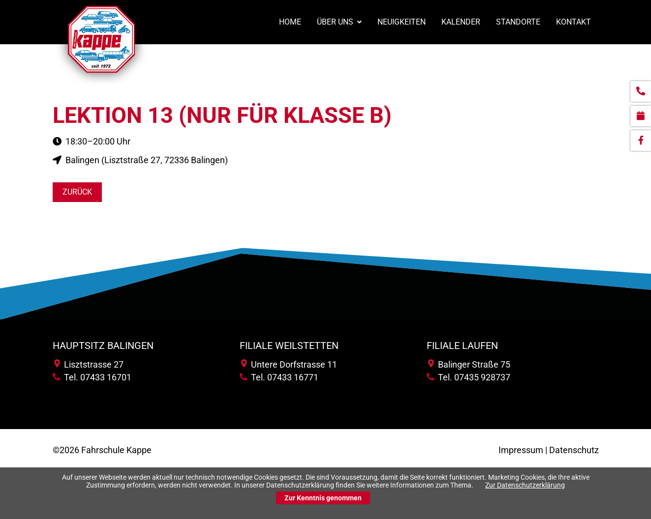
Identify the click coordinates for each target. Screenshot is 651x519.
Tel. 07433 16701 (92, 377)
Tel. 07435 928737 (468, 377)
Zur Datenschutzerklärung (525, 485)
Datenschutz (574, 450)
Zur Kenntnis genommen (323, 498)
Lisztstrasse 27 (89, 364)
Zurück (77, 192)
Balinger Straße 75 (469, 364)
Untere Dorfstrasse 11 (289, 364)
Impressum (520, 450)
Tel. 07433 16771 (279, 377)
